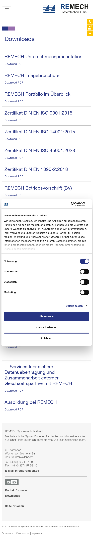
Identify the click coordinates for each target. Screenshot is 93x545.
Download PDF (14, 64)
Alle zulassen (46, 316)
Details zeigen (74, 305)
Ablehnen (46, 338)
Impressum (37, 533)
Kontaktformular (16, 490)
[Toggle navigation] (6, 10)
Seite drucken (14, 506)
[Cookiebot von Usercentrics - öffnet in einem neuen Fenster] (74, 204)
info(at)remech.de (27, 470)
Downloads (12, 495)
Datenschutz (23, 533)
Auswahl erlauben (46, 327)
